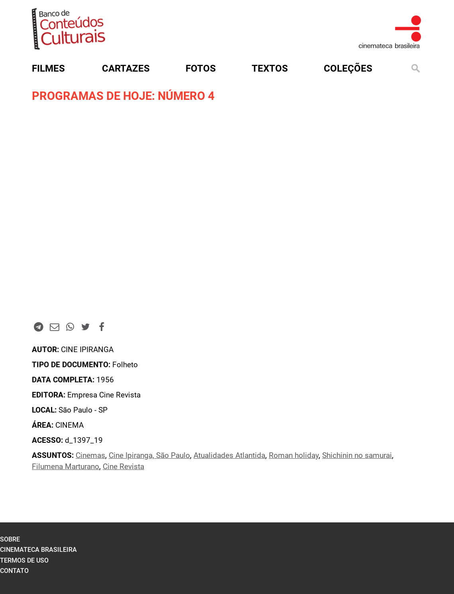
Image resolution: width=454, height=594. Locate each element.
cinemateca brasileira (38, 549)
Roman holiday (294, 455)
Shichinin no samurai (357, 455)
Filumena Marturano (65, 466)
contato (14, 571)
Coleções (348, 68)
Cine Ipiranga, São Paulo (149, 455)
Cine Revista (123, 466)
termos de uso (24, 560)
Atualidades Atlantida (229, 455)
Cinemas (90, 455)
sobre (10, 539)
